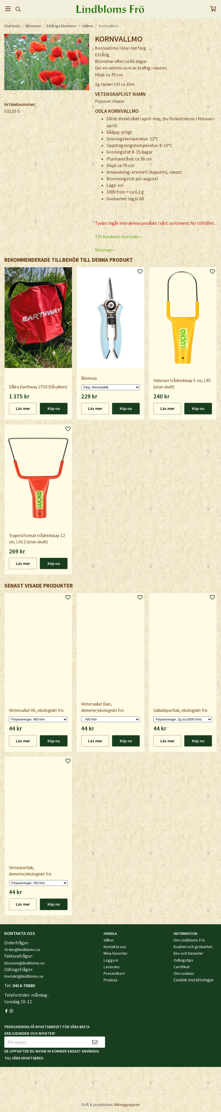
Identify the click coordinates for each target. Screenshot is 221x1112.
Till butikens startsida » (118, 236)
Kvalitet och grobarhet (193, 946)
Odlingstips (183, 960)
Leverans (112, 966)
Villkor (109, 940)
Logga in (111, 960)
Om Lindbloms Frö (189, 940)
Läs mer (23, 408)
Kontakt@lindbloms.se (23, 976)
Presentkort (114, 973)
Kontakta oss (115, 946)
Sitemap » (105, 250)
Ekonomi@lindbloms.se (24, 963)
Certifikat (182, 966)
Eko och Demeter (188, 953)
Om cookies (184, 973)
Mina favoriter (115, 953)
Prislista (110, 980)
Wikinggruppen (127, 1104)
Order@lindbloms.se (22, 949)
